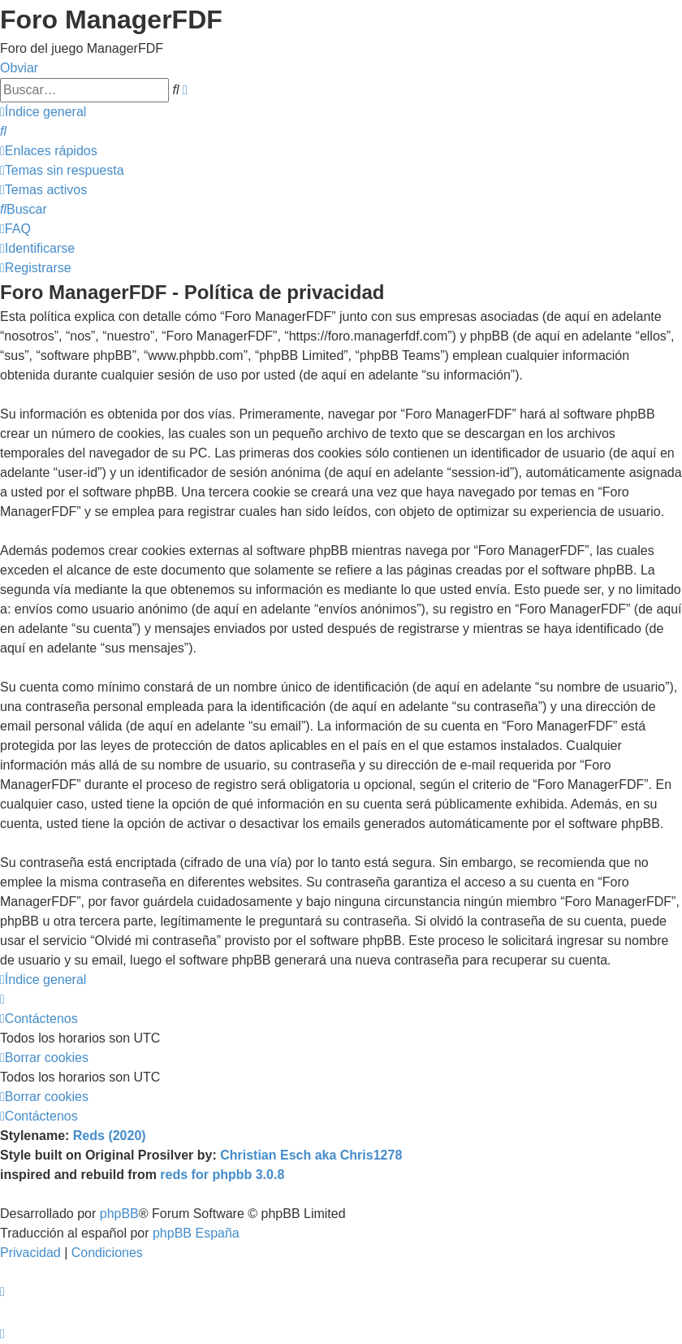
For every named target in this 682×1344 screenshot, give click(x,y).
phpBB (119, 1213)
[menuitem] (3, 131)
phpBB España (196, 1233)
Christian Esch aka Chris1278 (311, 1155)
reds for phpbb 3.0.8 (222, 1174)
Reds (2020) (109, 1135)
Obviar (19, 68)
